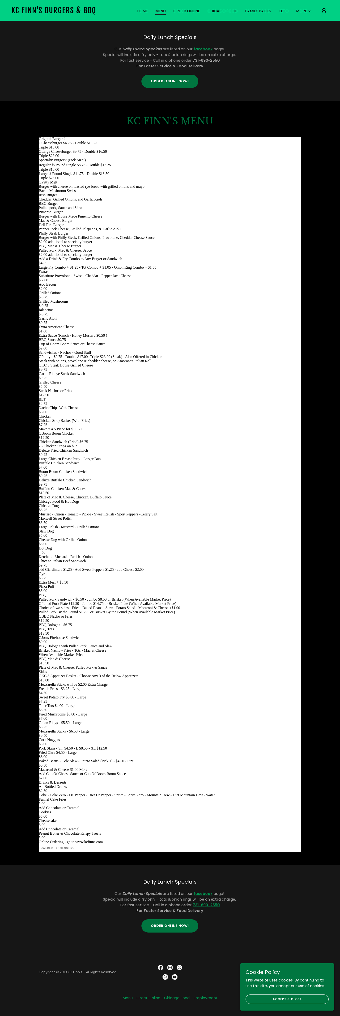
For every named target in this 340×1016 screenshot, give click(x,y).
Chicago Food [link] (223, 11)
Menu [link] (160, 11)
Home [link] (142, 11)
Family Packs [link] (258, 11)
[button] (304, 11)
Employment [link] (205, 998)
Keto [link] (284, 11)
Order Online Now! (170, 81)
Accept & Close (287, 999)
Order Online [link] (186, 11)
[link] (55, 12)
